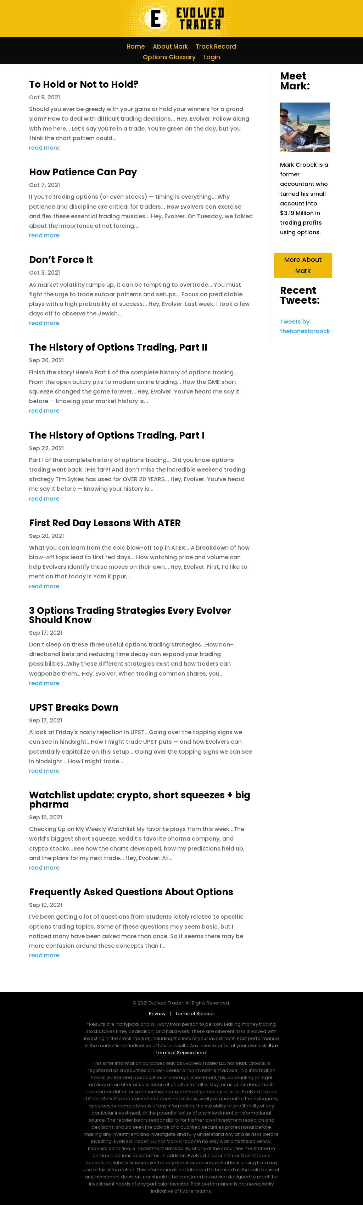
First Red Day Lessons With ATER (105, 523)
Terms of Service (194, 1013)
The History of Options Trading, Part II (118, 347)
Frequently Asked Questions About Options (131, 892)
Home (136, 47)
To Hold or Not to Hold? (83, 84)
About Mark (170, 47)
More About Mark (303, 265)
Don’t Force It (61, 259)
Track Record (216, 47)
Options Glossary (169, 58)
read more (44, 148)
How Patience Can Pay (83, 172)
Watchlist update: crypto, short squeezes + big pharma (139, 800)
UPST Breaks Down (73, 707)
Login (211, 58)
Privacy (159, 1013)
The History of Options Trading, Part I (117, 435)
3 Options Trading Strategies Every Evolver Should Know (130, 615)
